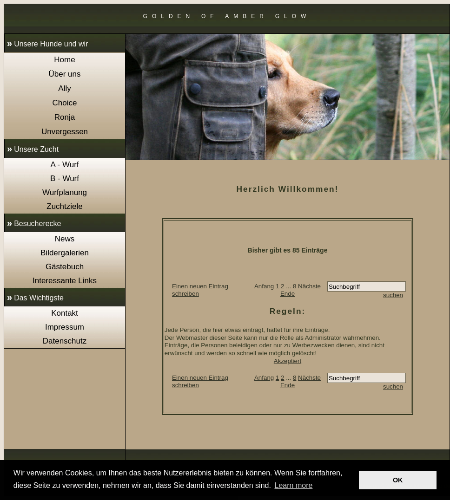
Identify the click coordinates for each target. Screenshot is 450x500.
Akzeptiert (287, 360)
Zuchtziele (64, 206)
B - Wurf (64, 178)
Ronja (64, 117)
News (65, 238)
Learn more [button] (294, 485)
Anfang (264, 286)
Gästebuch (65, 266)
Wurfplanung (64, 192)
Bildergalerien (64, 252)
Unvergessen (64, 131)
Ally (64, 88)
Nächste (309, 286)
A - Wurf (64, 164)
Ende (287, 293)
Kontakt (64, 313)
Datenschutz (65, 341)
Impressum (64, 327)
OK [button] (398, 480)
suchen (393, 295)
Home (64, 59)
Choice (65, 102)
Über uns (65, 74)
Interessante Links (65, 280)
